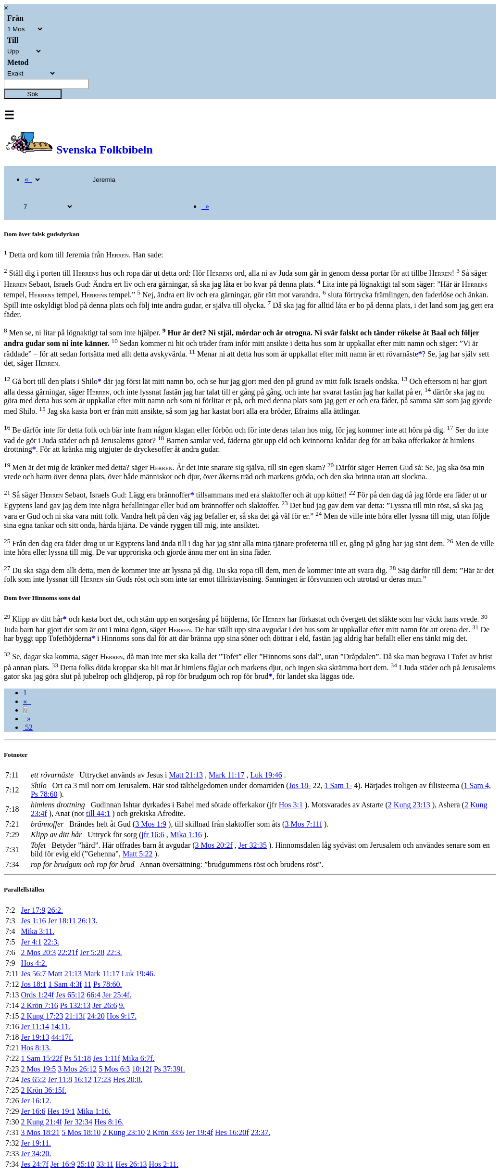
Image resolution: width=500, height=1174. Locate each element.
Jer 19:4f (199, 1132)
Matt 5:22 (138, 854)
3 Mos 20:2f (214, 845)
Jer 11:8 (60, 1079)
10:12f (142, 1069)
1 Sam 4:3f (65, 984)
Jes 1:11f (106, 1058)
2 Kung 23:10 (123, 1132)
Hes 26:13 (131, 1164)
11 (87, 984)
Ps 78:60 (44, 794)
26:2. (55, 910)
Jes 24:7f (34, 1164)
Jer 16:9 (62, 1164)
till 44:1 (98, 813)
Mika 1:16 (186, 834)
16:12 (82, 1079)
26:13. (87, 921)
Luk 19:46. (138, 974)
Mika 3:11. (37, 931)
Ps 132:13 (75, 1005)
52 (28, 727)
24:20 (95, 1016)
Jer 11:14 (35, 1026)
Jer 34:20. (36, 1153)
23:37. (260, 1132)
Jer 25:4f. (116, 995)
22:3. (51, 942)
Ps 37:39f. (169, 1069)
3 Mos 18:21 (40, 1132)
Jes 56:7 (33, 974)
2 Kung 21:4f (41, 1122)
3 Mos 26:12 (77, 1069)
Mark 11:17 (227, 775)
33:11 (104, 1164)
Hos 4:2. (34, 963)
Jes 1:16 (33, 921)
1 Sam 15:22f (41, 1058)
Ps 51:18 (77, 1058)
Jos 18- (300, 785)
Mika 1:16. (94, 1111)
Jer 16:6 (33, 1111)
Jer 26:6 (104, 1005)
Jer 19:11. (36, 1143)
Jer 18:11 (62, 921)
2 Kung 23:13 (409, 805)
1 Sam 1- (338, 785)
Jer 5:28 (92, 952)
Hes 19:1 (61, 1111)
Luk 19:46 (266, 775)
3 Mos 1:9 (150, 824)
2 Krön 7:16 (39, 1005)
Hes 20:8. (127, 1079)
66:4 (93, 995)
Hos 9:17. (122, 1016)
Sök (32, 94)
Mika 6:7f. (138, 1058)
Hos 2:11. (164, 1164)
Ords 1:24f (37, 995)
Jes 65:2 (33, 1079)
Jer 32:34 (78, 1122)
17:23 (102, 1079)
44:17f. (62, 1037)
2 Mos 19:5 (38, 1069)
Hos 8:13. (35, 1048)
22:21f (68, 952)
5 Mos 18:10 (81, 1132)
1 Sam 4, (477, 785)
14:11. (60, 1026)
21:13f (75, 1016)
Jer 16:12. (36, 1101)
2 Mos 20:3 (38, 952)
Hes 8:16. (109, 1122)
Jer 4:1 (31, 942)
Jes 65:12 (70, 995)
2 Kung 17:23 (42, 1016)
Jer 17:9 (33, 910)
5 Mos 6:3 (114, 1069)
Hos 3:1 (291, 805)
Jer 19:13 (35, 1037)
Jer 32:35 (252, 845)
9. (122, 1005)
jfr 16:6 (152, 834)
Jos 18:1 (33, 984)
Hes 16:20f (232, 1132)
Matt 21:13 (186, 775)
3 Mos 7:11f (303, 824)
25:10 (85, 1164)
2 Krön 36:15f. (43, 1090)
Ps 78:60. (107, 984)
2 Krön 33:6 (165, 1132)
